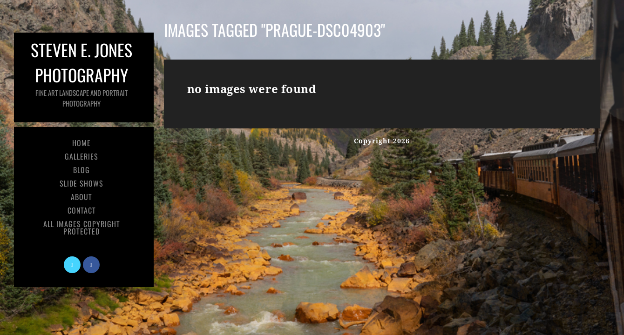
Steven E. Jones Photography (81, 72)
